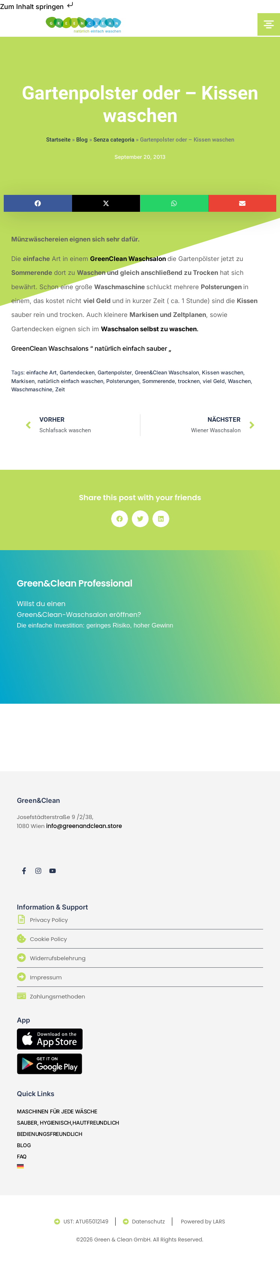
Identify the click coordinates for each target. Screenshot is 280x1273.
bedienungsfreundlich (49, 1134)
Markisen (23, 381)
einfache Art (41, 372)
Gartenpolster (115, 372)
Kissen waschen (222, 372)
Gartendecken (77, 372)
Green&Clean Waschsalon (167, 372)
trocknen (189, 381)
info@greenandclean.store (84, 826)
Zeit (60, 389)
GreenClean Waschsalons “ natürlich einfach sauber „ (91, 348)
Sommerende (158, 381)
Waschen (239, 381)
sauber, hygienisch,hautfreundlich (68, 1122)
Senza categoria (113, 139)
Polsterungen (122, 381)
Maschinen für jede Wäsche (57, 1111)
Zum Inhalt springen (37, 7)
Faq (22, 1156)
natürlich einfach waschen (70, 381)
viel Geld (214, 381)
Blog (82, 139)
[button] (38, 203)
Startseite (58, 139)
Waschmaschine (31, 389)
